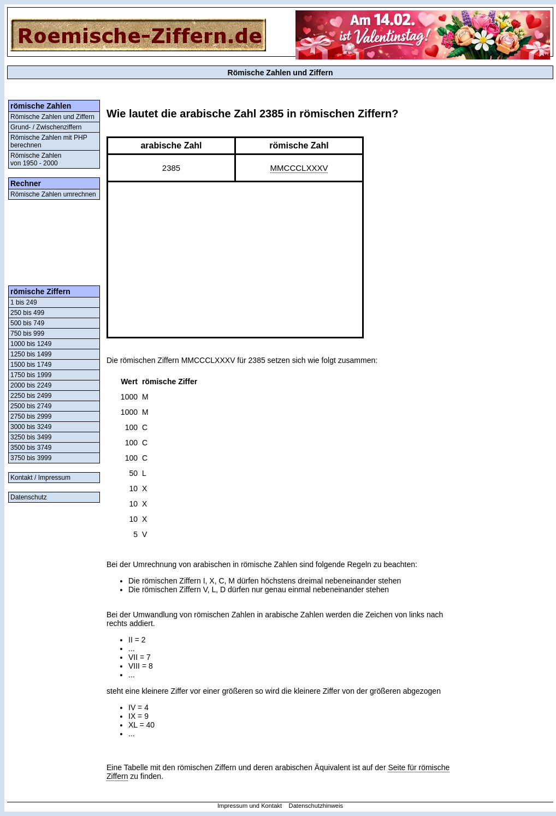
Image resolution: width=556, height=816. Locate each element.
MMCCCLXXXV (299, 167)
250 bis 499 (27, 313)
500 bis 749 (27, 323)
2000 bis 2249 (30, 385)
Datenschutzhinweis (316, 805)
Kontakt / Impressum (40, 477)
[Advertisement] (54, 243)
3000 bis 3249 (30, 427)
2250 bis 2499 (30, 396)
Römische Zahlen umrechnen (53, 194)
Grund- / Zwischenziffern (46, 127)
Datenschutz (28, 497)
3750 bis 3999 (30, 458)
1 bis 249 (23, 302)
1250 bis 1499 (30, 354)
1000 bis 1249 (30, 344)
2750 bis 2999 (30, 416)
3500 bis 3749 (30, 447)
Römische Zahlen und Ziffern (52, 117)
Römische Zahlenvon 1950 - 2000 (35, 159)
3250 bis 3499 (30, 437)
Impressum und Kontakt (249, 805)
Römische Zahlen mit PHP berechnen (48, 141)
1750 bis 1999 (30, 375)
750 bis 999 (27, 333)
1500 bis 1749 (30, 364)
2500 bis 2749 (30, 406)
